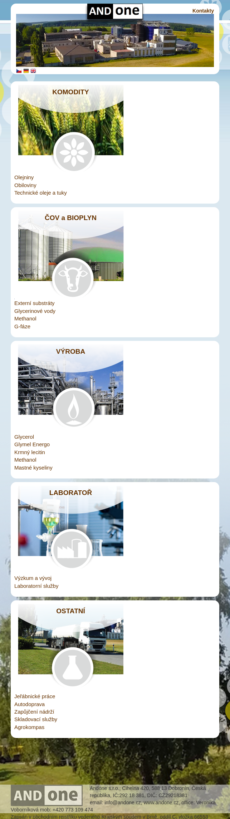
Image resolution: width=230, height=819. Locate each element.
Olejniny (24, 177)
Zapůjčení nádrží (34, 712)
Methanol (25, 318)
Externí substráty (34, 303)
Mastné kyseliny (33, 468)
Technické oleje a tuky (40, 193)
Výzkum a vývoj (33, 578)
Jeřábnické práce (34, 696)
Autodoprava (29, 704)
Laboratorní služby (36, 586)
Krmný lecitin (29, 452)
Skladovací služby (35, 719)
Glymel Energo (32, 444)
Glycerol (24, 437)
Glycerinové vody (34, 311)
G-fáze (22, 326)
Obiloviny (25, 185)
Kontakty (203, 11)
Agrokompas (29, 727)
